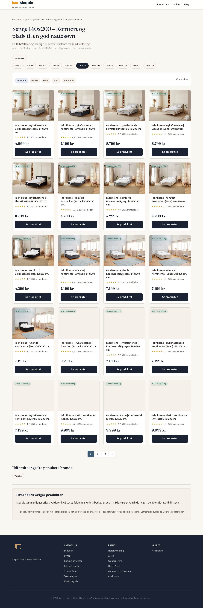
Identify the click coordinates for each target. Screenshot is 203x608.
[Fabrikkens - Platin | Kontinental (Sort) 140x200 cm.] (124, 395)
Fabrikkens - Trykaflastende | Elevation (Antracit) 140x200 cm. (79, 344)
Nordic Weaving (116, 550)
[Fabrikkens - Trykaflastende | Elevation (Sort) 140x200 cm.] (33, 178)
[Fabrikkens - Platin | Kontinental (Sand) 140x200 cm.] (79, 395)
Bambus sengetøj (73, 561)
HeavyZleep (114, 566)
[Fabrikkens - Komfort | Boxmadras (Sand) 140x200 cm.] (170, 178)
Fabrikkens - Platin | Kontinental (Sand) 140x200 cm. (78, 417)
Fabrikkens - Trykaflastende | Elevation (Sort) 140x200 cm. (31, 199)
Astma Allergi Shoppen (119, 571)
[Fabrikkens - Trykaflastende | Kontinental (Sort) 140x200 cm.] (33, 395)
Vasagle (18, 476)
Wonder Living (115, 561)
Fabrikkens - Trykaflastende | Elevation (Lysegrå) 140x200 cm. (123, 127)
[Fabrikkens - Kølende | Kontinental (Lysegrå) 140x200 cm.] (124, 250)
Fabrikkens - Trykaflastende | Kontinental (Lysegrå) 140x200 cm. (123, 346)
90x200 (30, 65)
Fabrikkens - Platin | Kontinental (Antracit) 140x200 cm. (169, 417)
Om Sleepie (157, 550)
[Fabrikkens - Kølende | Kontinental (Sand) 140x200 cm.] (170, 250)
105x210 (55, 65)
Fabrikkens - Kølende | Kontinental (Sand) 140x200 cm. (169, 272)
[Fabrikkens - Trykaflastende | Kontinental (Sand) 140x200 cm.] (170, 323)
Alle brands (113, 576)
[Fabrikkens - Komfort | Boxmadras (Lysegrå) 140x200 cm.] (124, 178)
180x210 (123, 65)
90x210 (42, 65)
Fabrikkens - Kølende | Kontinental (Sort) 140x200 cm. (32, 344)
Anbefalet (22, 80)
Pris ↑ (46, 80)
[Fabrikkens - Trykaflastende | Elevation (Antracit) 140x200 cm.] (79, 323)
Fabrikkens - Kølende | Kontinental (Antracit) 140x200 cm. (78, 274)
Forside (16, 19)
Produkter (162, 4)
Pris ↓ (56, 80)
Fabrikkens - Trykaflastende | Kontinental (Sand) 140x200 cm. (169, 344)
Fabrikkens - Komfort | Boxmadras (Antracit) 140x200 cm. (77, 201)
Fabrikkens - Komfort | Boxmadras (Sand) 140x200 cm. (169, 199)
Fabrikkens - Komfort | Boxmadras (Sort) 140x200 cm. (32, 272)
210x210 (150, 65)
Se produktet (33, 152)
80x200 (18, 65)
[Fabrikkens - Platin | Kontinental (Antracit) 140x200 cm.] (170, 395)
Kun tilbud (69, 80)
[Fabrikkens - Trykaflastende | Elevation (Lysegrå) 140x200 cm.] (124, 105)
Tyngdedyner (70, 571)
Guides (177, 4)
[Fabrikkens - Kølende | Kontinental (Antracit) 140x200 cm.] (79, 250)
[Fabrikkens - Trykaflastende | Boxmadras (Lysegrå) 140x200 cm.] (33, 105)
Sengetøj (68, 550)
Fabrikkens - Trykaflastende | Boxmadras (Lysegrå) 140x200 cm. (31, 129)
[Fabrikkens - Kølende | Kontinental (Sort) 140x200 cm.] (33, 323)
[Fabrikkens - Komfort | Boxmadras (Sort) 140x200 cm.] (33, 250)
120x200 (69, 65)
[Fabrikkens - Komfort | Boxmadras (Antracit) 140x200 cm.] (79, 178)
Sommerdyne (70, 576)
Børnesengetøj (71, 566)
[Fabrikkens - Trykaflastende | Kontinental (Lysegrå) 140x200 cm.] (124, 323)
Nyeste (34, 80)
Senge (24, 19)
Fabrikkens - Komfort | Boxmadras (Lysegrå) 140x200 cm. (122, 201)
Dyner (67, 556)
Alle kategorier (71, 581)
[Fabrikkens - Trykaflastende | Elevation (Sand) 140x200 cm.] (170, 105)
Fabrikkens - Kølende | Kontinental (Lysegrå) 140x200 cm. (123, 274)
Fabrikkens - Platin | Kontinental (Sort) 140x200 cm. (124, 417)
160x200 (96, 65)
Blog (186, 4)
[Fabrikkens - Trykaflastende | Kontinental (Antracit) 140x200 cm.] (79, 105)
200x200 (136, 65)
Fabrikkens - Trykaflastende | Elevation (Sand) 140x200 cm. (168, 127)
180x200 (109, 65)
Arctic (111, 556)
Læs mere (19, 58)
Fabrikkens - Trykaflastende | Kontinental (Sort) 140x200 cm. (32, 417)
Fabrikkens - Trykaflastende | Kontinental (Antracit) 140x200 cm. (78, 129)
